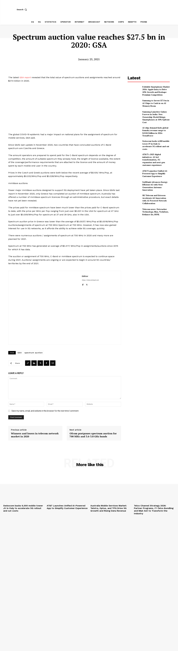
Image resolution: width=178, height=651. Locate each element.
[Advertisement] (148, 238)
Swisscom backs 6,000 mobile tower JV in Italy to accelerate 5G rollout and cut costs (155, 145)
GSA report (25, 77)
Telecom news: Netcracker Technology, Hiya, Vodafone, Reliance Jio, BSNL (155, 212)
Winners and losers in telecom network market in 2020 (35, 435)
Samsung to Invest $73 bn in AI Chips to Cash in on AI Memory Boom (155, 103)
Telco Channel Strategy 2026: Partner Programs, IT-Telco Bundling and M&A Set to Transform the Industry (154, 509)
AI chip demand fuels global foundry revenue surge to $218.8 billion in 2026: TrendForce (155, 131)
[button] (22, 9)
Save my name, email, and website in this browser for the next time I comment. (45, 411)
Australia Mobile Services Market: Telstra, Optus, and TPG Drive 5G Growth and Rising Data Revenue (108, 508)
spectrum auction (34, 353)
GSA (19, 353)
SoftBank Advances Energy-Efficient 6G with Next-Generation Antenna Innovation (155, 186)
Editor (85, 276)
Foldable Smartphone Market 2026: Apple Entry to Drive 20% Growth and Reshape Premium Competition (156, 90)
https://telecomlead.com (90, 280)
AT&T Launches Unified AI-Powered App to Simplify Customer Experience (155, 173)
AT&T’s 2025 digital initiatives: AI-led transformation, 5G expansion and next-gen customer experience (153, 159)
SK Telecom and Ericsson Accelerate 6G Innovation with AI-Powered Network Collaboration (154, 199)
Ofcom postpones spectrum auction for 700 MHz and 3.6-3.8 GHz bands (93, 435)
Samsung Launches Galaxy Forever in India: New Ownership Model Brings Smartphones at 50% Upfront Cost (156, 117)
